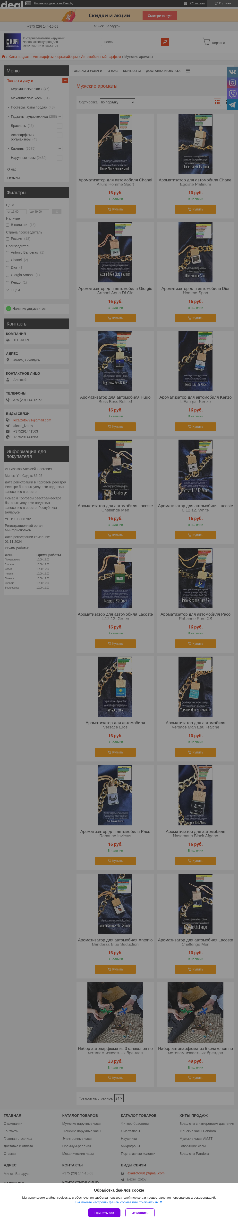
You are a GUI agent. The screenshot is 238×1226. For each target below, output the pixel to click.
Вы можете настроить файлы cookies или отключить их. (117, 1202)
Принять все (104, 1213)
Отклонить (140, 1213)
